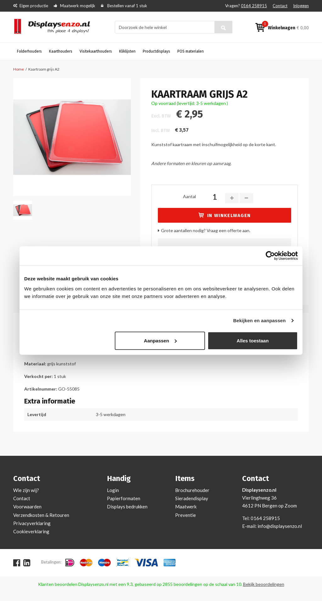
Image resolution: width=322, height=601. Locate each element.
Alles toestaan (253, 340)
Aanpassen (160, 340)
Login (113, 490)
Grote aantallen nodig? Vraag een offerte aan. (205, 230)
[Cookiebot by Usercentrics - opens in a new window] (270, 255)
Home (18, 69)
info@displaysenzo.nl (280, 526)
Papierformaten (123, 498)
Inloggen (301, 5)
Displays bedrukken (127, 506)
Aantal (189, 196)
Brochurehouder (192, 490)
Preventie (185, 515)
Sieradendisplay (191, 498)
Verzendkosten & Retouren (41, 515)
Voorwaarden (27, 506)
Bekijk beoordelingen (263, 584)
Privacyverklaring (32, 523)
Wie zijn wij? (26, 490)
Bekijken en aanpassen (259, 320)
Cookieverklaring (31, 531)
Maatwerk (186, 506)
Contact (280, 5)
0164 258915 (254, 5)
